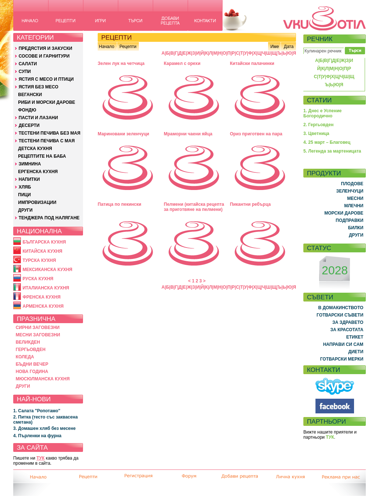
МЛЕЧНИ (353, 205)
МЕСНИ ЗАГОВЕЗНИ (38, 334)
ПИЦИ (24, 194)
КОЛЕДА (25, 356)
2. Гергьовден (318, 124)
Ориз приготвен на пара (256, 133)
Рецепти (127, 46)
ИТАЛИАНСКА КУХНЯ (45, 287)
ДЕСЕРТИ (29, 125)
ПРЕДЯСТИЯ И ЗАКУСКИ (45, 48)
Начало (106, 46)
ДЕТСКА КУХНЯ (35, 148)
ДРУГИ (25, 210)
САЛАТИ (28, 63)
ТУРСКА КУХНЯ (39, 260)
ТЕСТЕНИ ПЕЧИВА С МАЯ (47, 140)
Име (274, 46)
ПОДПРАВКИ (349, 220)
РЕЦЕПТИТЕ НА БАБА (42, 156)
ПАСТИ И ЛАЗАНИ (38, 117)
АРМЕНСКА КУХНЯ (43, 306)
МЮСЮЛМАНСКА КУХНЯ (43, 378)
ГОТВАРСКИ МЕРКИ (342, 359)
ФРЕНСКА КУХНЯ (41, 297)
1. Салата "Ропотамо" (36, 410)
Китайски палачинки (252, 63)
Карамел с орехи (182, 63)
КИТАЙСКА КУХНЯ (42, 251)
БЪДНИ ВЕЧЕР (32, 364)
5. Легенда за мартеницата (332, 151)
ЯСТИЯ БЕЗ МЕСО (38, 86)
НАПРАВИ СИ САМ (343, 344)
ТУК (40, 458)
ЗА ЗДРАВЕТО (347, 322)
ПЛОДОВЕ (352, 183)
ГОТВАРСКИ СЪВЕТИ (340, 315)
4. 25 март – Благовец (326, 142)
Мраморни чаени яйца (188, 133)
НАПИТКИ (29, 179)
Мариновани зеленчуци (123, 133)
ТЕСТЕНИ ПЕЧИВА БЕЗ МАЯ (49, 133)
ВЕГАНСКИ (30, 94)
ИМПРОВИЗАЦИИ (37, 202)
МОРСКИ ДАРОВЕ (343, 213)
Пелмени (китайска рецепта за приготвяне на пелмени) (194, 207)
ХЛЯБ (25, 187)
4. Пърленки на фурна (37, 435)
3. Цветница (316, 133)
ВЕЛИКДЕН (28, 342)
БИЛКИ (356, 227)
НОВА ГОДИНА (32, 371)
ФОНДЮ (27, 110)
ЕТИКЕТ (355, 337)
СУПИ (25, 71)
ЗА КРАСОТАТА (347, 329)
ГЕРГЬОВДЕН (31, 349)
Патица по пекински (119, 204)
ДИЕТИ (355, 351)
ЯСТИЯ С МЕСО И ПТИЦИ (46, 79)
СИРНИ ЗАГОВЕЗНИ (38, 327)
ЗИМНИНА (30, 164)
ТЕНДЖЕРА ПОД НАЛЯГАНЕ (49, 217)
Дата (289, 46)
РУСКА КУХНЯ (37, 278)
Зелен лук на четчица (121, 63)
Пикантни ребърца (250, 204)
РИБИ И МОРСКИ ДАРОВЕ (46, 102)
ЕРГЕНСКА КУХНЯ (38, 171)
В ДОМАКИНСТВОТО (340, 307)
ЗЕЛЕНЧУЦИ (349, 191)
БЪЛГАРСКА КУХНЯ (44, 242)
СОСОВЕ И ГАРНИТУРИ (44, 56)
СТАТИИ (319, 100)
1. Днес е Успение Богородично (322, 113)
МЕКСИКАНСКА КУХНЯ (47, 269)
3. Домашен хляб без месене (44, 428)
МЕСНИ (355, 198)
